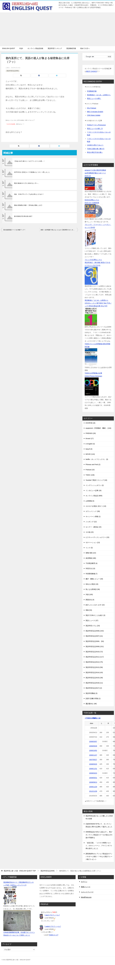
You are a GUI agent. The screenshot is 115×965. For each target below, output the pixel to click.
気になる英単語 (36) (93, 589)
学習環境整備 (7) (91, 574)
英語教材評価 (71, 48)
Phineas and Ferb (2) (93, 464)
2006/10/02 (93, 750)
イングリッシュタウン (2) (95, 485)
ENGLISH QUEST (8, 48)
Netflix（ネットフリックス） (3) (97, 459)
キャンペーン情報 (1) (93, 516)
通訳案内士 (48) (91, 704)
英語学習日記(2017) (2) (94, 688)
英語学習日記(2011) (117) (95, 657)
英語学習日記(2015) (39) (94, 678)
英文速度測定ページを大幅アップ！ (14, 230)
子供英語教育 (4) (91, 563)
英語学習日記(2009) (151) (95, 646)
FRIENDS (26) (91, 433)
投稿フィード (85, 887)
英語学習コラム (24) (93, 626)
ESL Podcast (91, 108)
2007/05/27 (93, 759)
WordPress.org (86, 897)
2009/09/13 (93, 782)
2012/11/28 (93, 791)
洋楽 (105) (89, 594)
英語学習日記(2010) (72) (94, 652)
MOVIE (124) (90, 454)
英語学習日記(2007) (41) (94, 636)
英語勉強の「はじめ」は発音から (99, 95)
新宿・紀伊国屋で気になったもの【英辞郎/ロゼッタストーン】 (59, 230)
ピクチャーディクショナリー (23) (97, 537)
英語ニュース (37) (92, 620)
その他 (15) (90, 532)
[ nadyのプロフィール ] (53, 926)
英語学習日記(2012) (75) (94, 662)
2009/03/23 (93, 773)
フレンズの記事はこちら (93, 260)
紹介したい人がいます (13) (95, 605)
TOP (20, 871)
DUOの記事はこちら (92, 200)
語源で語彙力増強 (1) (93, 698)
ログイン (84, 882)
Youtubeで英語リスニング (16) (96, 480)
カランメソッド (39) (93, 511)
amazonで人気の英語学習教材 (95, 170)
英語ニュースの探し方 (95, 128)
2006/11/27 (93, 755)
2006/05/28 (93, 746)
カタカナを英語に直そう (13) (96, 506)
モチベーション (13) (93, 542)
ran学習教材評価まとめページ (95, 173)
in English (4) (90, 444)
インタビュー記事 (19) (93, 490)
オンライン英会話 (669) (94, 496)
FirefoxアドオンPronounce (96, 125)
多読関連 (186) (91, 558)
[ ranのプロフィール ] (52, 915)
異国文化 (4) (90, 600)
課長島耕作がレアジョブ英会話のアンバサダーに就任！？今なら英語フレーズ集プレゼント (99, 856)
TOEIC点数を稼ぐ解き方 (95, 149)
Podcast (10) (90, 470)
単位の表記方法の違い (95, 152)
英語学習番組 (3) (91, 693)
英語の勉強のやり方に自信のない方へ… (26, 183)
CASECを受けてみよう (95, 145)
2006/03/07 (93, 741)
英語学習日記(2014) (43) (94, 672)
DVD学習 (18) (90, 423)
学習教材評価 (91, 91)
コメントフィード (87, 892)
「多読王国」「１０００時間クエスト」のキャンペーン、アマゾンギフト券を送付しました (99, 845)
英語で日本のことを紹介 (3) (95, 615)
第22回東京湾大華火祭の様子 (23, 216)
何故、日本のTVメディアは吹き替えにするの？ (29, 194)
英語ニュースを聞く (94, 98)
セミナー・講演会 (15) (93, 527)
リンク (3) (89, 548)
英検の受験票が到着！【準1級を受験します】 (28, 205)
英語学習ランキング (55, 48)
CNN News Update (93, 115)
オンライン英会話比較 (35, 48)
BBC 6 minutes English (95, 112)
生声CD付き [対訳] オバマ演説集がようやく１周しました (32, 172)
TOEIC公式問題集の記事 (93, 373)
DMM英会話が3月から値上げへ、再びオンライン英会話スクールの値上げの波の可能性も (99, 834)
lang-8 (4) (89, 449)
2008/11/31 (93, 769)
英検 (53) (89, 610)
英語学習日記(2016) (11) (94, 683)
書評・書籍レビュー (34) (94, 579)
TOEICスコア (53, 935)
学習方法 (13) (90, 568)
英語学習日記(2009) (13, 71)
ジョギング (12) (91, 522)
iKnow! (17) (90, 438)
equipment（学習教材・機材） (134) (98, 428)
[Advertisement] (57, 29)
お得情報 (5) (90, 501)
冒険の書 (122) (91, 553)
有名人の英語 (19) (92, 584)
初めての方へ (85, 48)
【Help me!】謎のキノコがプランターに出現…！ (29, 161)
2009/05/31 (93, 778)
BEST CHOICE (91, 71)
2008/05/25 (93, 764)
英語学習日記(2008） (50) (95, 641)
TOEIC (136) (90, 475)
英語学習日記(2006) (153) (95, 631)
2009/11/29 (93, 787)
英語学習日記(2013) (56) (94, 667)
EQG (21, 48)
